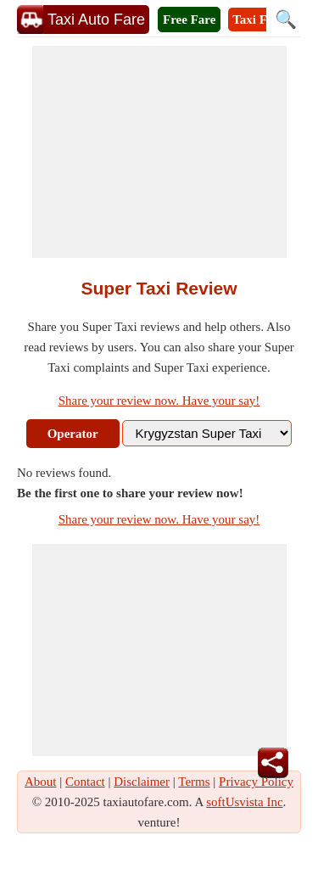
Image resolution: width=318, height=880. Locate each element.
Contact (85, 781)
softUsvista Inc (244, 802)
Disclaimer (142, 781)
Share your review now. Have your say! (159, 400)
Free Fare (189, 19)
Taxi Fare (258, 19)
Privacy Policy (256, 781)
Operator (72, 433)
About (41, 781)
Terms (193, 781)
